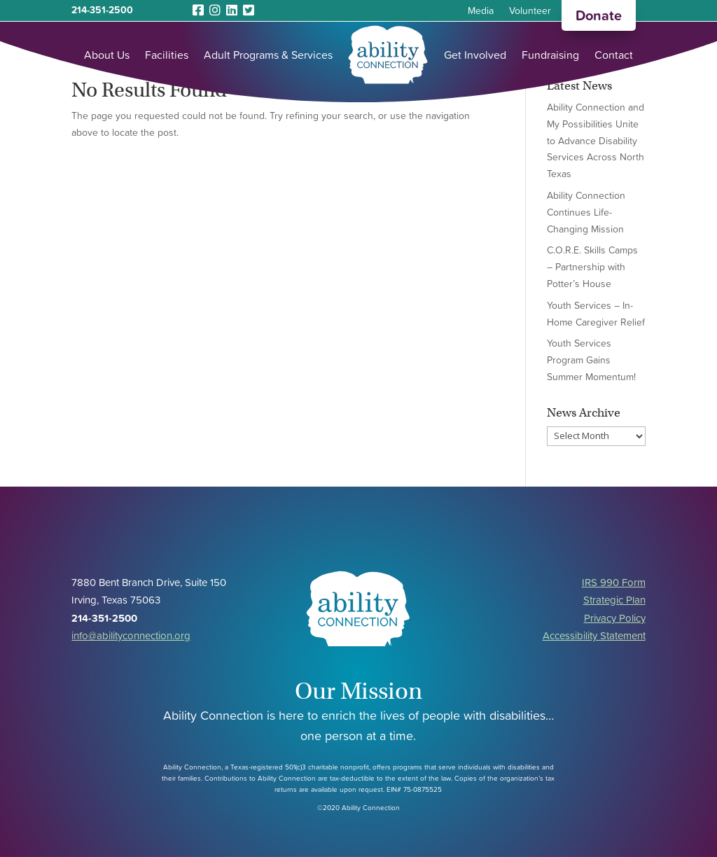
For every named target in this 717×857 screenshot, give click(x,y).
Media (481, 12)
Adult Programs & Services (268, 54)
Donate (599, 15)
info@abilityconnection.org (130, 635)
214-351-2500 (102, 10)
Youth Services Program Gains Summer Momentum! (591, 360)
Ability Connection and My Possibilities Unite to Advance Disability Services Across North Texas (595, 140)
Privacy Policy (615, 618)
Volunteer (530, 12)
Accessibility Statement (594, 635)
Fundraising (550, 54)
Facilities (166, 54)
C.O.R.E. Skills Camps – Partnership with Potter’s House (592, 267)
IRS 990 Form (614, 582)
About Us (107, 54)
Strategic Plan (614, 600)
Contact (613, 54)
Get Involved (475, 54)
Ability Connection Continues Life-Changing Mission (586, 212)
